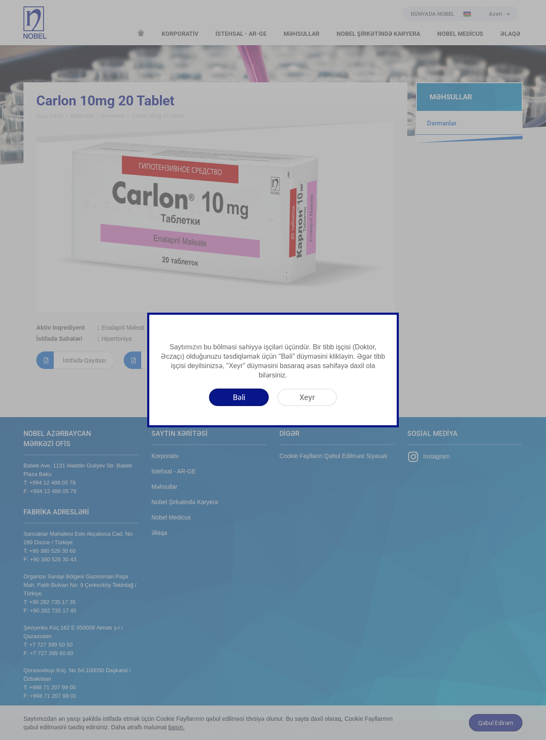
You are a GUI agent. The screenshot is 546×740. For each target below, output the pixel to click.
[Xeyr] (307, 397)
